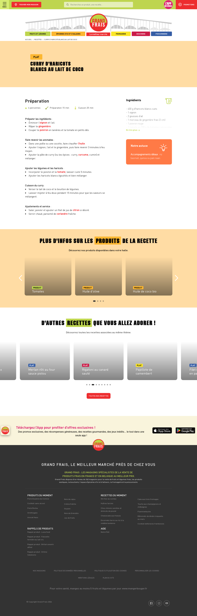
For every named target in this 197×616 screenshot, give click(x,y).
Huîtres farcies (107, 503)
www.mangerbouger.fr (134, 588)
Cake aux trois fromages (148, 499)
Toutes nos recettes (99, 396)
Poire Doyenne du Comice (38, 498)
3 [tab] (101, 302)
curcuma (83, 154)
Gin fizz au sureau (108, 498)
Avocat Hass (32, 517)
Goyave (67, 508)
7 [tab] (105, 385)
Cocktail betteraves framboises (151, 523)
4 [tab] (104, 302)
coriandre (62, 213)
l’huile (81, 143)
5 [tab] (100, 385)
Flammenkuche (144, 511)
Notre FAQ (105, 532)
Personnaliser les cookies (147, 570)
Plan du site (108, 578)
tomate (61, 171)
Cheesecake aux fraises (111, 515)
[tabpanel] (48, 276)
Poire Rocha (32, 508)
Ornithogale (32, 512)
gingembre (44, 126)
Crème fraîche (70, 504)
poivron (44, 130)
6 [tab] (102, 385)
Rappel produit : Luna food (38, 532)
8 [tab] (108, 385)
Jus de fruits (69, 518)
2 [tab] (98, 302)
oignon (43, 122)
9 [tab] (111, 385)
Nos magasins (39, 570)
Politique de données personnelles (70, 570)
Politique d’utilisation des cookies (110, 570)
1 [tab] (94, 302)
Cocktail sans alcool (36, 503)
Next (176, 278)
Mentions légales (86, 578)
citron (76, 210)
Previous (20, 278)
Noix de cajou (69, 499)
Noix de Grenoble (71, 513)
